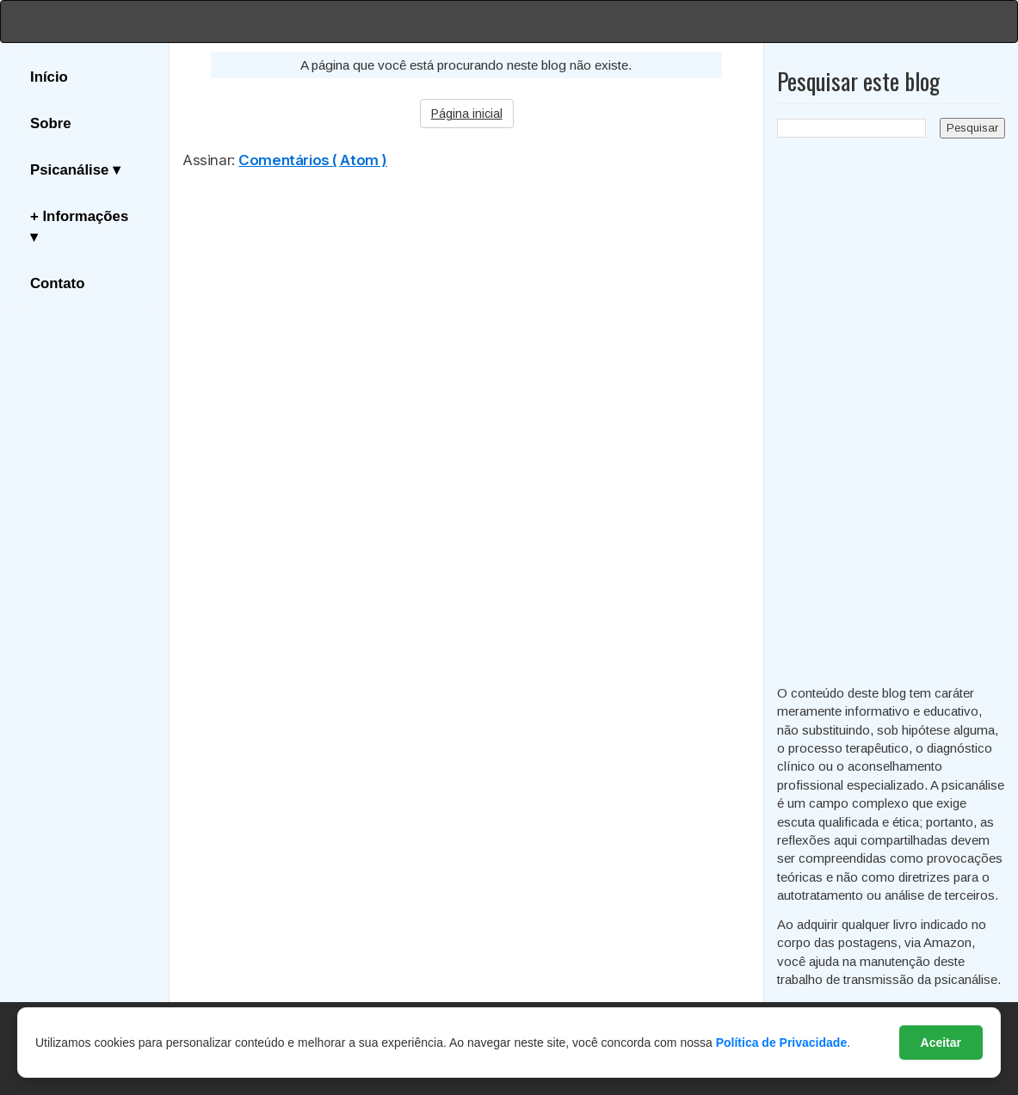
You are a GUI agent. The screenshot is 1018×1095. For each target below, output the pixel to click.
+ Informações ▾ (79, 226)
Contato (57, 283)
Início (49, 77)
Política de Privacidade (782, 1042)
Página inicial (467, 113)
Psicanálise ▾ (75, 170)
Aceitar (941, 1042)
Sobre (50, 123)
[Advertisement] (897, 410)
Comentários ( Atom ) (312, 160)
